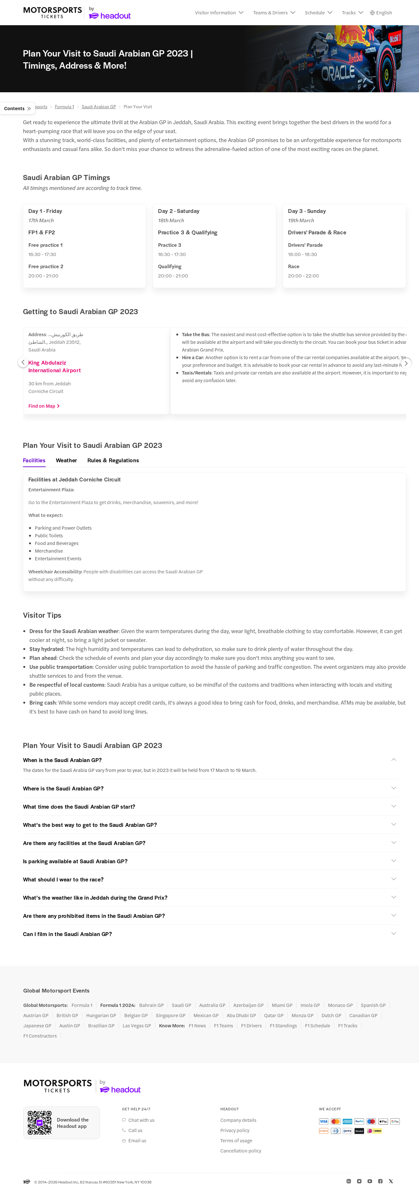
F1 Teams (223, 1026)
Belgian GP (136, 1016)
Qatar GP (274, 1016)
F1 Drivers (251, 1026)
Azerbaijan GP (248, 1005)
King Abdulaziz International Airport (54, 366)
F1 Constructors (40, 1036)
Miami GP (282, 1005)
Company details (238, 1120)
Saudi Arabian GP (99, 106)
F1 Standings (283, 1026)
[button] (219, 13)
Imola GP (310, 1005)
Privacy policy (234, 1130)
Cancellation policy (240, 1151)
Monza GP (303, 1016)
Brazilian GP (101, 1026)
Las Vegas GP (137, 1026)
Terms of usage (236, 1140)
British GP (67, 1016)
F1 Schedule (317, 1026)
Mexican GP (206, 1016)
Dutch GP (331, 1016)
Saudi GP (181, 1005)
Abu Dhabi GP (241, 1016)
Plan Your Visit (138, 106)
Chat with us (141, 1120)
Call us (135, 1130)
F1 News (197, 1026)
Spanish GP (373, 1005)
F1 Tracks (347, 1026)
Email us (137, 1140)
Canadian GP (363, 1016)
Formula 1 (64, 106)
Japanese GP (37, 1026)
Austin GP (69, 1026)
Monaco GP (340, 1005)
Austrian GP (36, 1016)
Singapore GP (171, 1016)
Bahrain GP (151, 1005)
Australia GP (212, 1005)
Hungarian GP (101, 1016)
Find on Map (44, 406)
